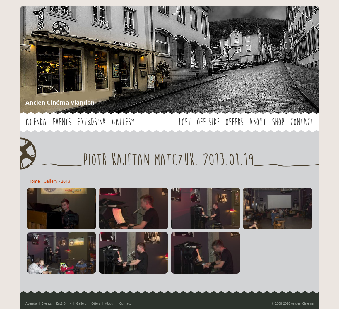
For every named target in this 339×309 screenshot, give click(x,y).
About (257, 122)
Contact (302, 122)
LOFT (185, 122)
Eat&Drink (91, 122)
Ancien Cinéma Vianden (60, 102)
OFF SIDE (208, 122)
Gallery (123, 122)
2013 (65, 181)
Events (61, 122)
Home (34, 181)
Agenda (36, 122)
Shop (278, 122)
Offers (234, 122)
